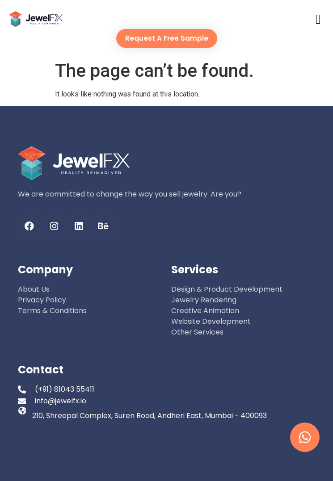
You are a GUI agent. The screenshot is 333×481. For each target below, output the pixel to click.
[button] (318, 19)
